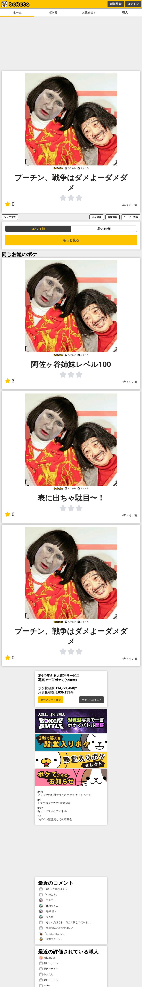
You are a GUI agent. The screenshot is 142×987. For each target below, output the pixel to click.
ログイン (133, 4)
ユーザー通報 (130, 217)
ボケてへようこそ (91, 699)
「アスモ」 (47, 900)
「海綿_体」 (48, 911)
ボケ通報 (97, 217)
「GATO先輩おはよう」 (54, 889)
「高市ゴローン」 (51, 939)
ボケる (53, 12)
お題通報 (112, 217)
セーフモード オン (51, 699)
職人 (125, 12)
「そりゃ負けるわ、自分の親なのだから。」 (66, 922)
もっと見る (71, 240)
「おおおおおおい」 (52, 934)
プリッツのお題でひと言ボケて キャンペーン (71, 793)
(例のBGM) (47, 958)
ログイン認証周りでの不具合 (71, 818)
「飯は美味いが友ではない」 (57, 928)
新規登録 (115, 4)
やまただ (46, 974)
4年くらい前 (129, 205)
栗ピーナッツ (48, 963)
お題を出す (89, 12)
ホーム (17, 12)
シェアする (10, 217)
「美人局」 (47, 917)
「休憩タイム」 (50, 906)
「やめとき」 (48, 895)
